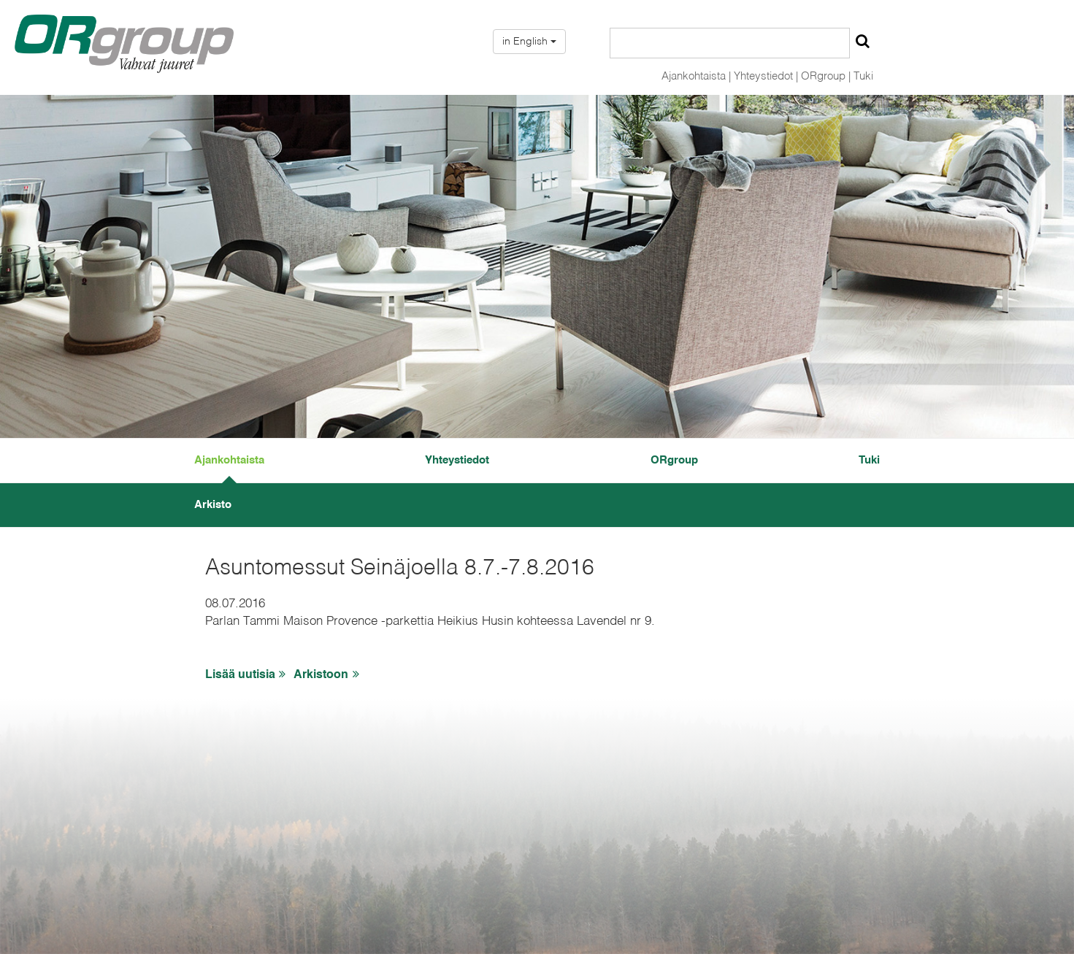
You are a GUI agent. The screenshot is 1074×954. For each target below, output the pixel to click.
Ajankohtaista (229, 460)
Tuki (863, 76)
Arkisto (212, 504)
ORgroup (674, 460)
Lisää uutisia (248, 675)
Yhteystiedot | (766, 76)
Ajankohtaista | (696, 76)
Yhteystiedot (457, 460)
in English (529, 41)
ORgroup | (826, 76)
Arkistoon (329, 675)
